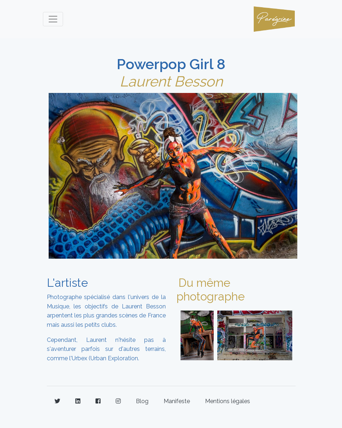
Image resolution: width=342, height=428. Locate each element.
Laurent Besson (171, 81)
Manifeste (177, 401)
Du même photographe (211, 289)
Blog (142, 401)
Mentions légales (227, 401)
